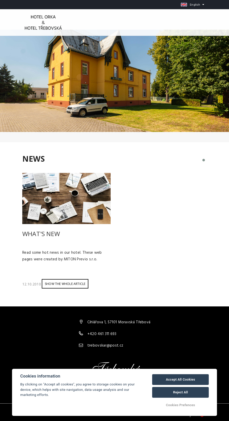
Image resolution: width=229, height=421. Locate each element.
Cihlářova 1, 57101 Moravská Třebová (119, 322)
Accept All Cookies (180, 379)
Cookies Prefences (180, 405)
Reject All (180, 392)
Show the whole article (65, 284)
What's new (41, 233)
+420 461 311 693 (102, 334)
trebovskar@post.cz (105, 345)
